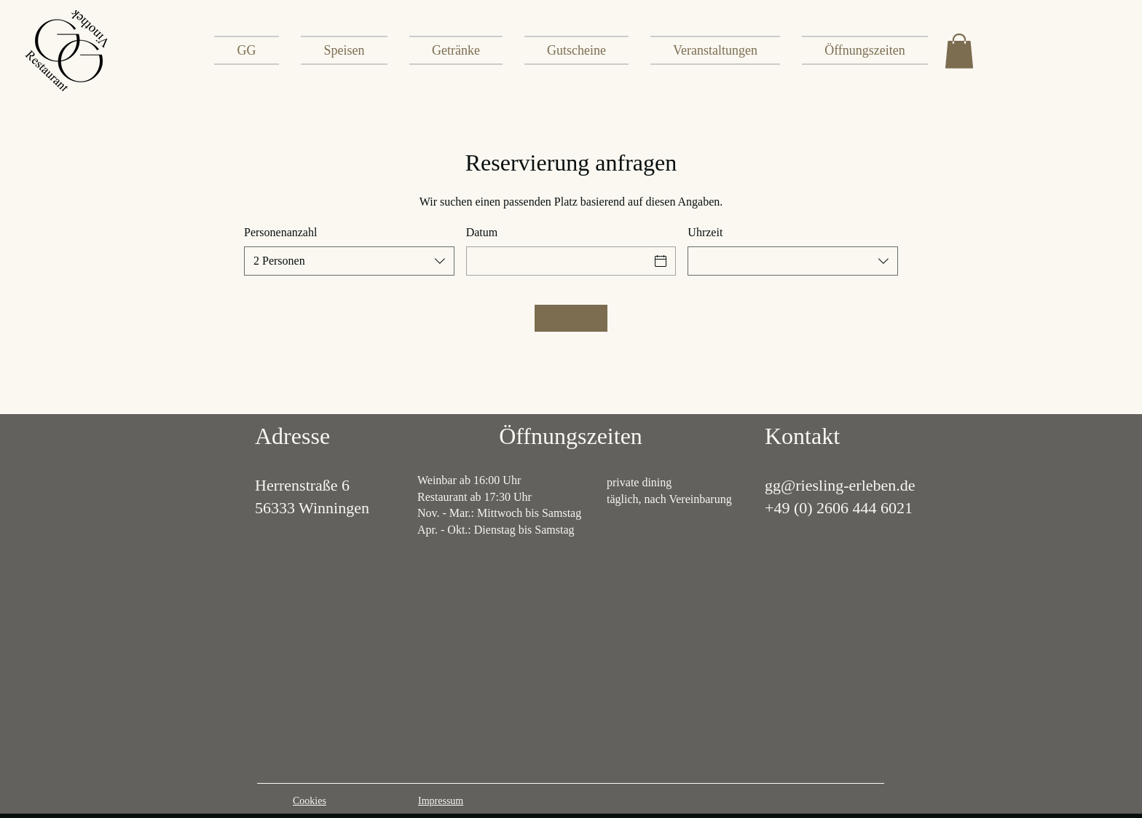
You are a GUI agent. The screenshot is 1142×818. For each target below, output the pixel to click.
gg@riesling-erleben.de (840, 485)
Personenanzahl (280, 232)
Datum (482, 232)
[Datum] (558, 261)
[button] (959, 51)
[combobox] (349, 261)
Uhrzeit (705, 232)
